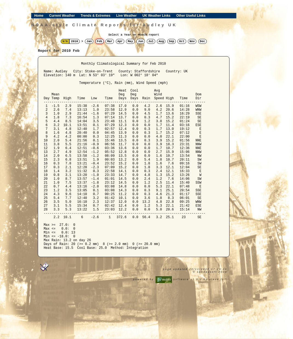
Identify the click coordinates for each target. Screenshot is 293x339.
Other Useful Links (191, 16)
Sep (171, 41)
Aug (161, 41)
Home (38, 16)
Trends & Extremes (96, 16)
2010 (74, 41)
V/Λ (65, 41)
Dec (202, 41)
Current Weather (62, 16)
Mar (109, 41)
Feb (99, 41)
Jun (140, 41)
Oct (181, 41)
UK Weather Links (156, 16)
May (130, 41)
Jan (89, 41)
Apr (120, 41)
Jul (151, 41)
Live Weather (126, 16)
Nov (192, 41)
